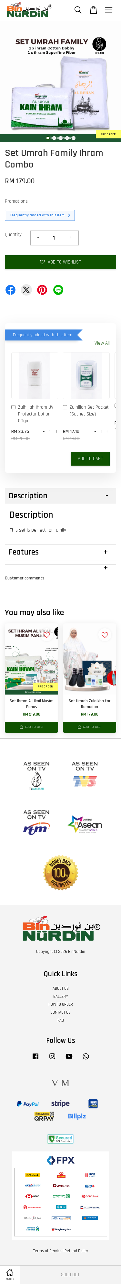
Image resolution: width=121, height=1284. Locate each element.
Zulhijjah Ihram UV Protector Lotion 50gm (32, 414)
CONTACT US (60, 1012)
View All (102, 343)
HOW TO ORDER (60, 1004)
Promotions (16, 201)
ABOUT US (61, 988)
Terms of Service (47, 1251)
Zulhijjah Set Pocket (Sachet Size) (86, 410)
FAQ (60, 1020)
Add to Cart (90, 459)
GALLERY (60, 996)
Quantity (13, 235)
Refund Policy (76, 1251)
